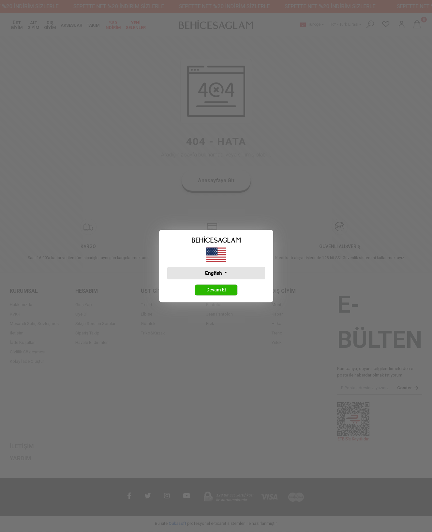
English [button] (214, 273)
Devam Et (216, 289)
